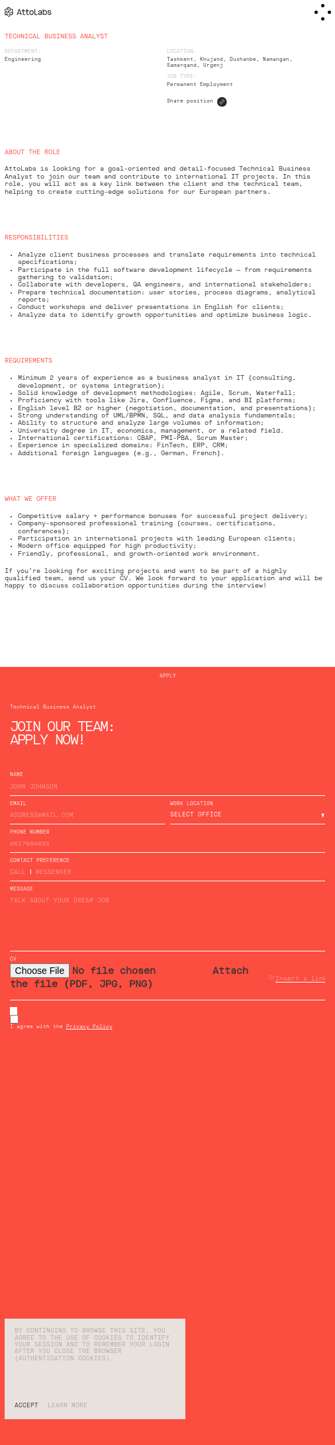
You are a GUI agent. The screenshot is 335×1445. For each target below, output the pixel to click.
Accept (26, 1406)
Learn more (67, 1406)
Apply (168, 676)
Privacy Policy (89, 1027)
